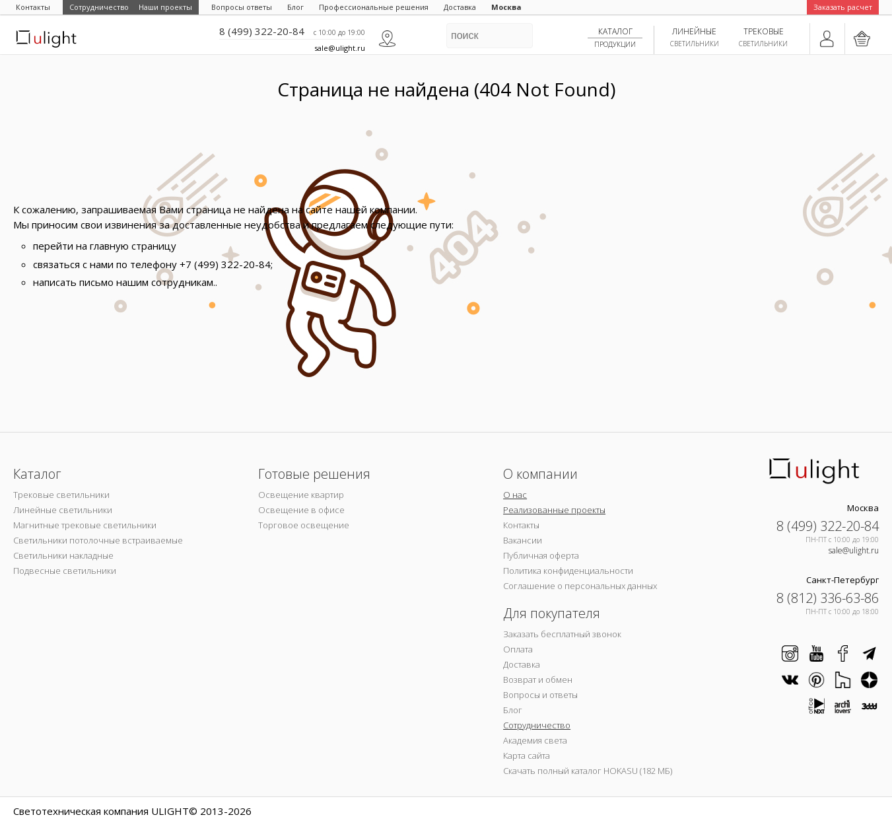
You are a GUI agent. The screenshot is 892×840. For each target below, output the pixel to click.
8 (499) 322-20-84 (261, 31)
